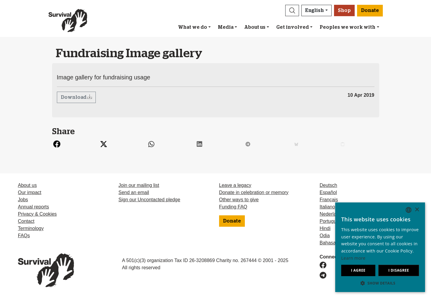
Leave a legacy (235, 185)
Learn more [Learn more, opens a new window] (353, 258)
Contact (26, 221)
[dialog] (380, 247)
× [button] (417, 210)
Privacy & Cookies (37, 214)
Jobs (23, 199)
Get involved (292, 27)
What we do (192, 27)
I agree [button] (358, 270)
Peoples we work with (347, 27)
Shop (344, 10)
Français (329, 199)
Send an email (134, 192)
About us (254, 27)
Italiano (327, 206)
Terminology (31, 228)
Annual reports (33, 206)
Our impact (29, 192)
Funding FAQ (233, 206)
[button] (292, 10)
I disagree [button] (398, 270)
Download (74, 97)
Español (328, 192)
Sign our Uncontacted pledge (149, 199)
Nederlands (332, 214)
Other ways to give (239, 199)
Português (331, 221)
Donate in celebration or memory (254, 192)
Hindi (325, 228)
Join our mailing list (139, 185)
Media (225, 27)
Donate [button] (370, 10)
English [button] (314, 10)
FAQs (24, 235)
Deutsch (328, 185)
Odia (325, 235)
